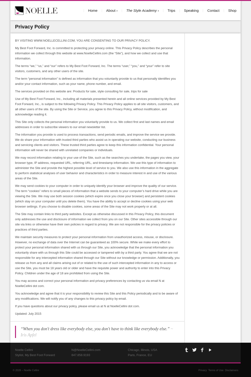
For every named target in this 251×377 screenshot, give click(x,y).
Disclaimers (231, 370)
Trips (171, 10)
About (110, 10)
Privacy (202, 370)
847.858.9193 (80, 355)
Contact (213, 10)
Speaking (191, 10)
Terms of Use (216, 370)
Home (93, 10)
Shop (232, 10)
